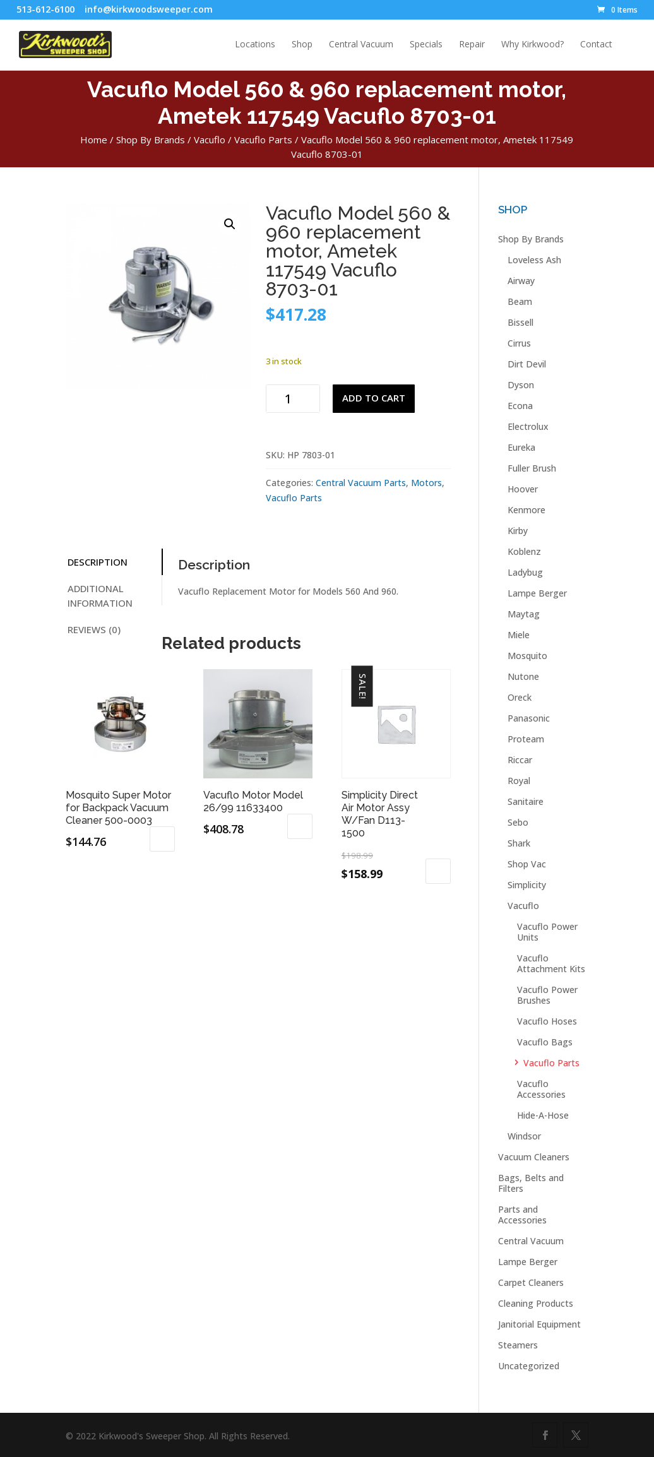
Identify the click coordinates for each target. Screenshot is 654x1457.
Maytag (524, 614)
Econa (520, 406)
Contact (596, 45)
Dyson (521, 385)
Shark (519, 843)
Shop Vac (527, 864)
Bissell (520, 322)
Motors (426, 483)
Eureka (521, 447)
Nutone (523, 676)
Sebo (518, 822)
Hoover (523, 489)
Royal (519, 781)
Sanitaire (526, 801)
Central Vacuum (361, 45)
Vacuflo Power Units (547, 931)
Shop (302, 45)
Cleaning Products (535, 1303)
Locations (255, 45)
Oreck (520, 697)
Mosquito (527, 656)
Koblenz (524, 551)
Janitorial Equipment (539, 1324)
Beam (520, 301)
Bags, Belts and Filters (531, 1183)
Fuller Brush (532, 468)
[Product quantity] (293, 398)
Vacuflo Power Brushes (547, 995)
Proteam (526, 739)
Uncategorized (528, 1366)
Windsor (524, 1136)
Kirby (518, 531)
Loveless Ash (534, 260)
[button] (229, 224)
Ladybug (525, 572)
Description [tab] (98, 562)
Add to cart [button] (162, 839)
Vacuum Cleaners (533, 1157)
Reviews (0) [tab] (94, 629)
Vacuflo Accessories (541, 1089)
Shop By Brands (150, 139)
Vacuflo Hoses (547, 1021)
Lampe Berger (537, 593)
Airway (521, 281)
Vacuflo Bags (545, 1042)
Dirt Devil (527, 364)
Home (93, 139)
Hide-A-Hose (543, 1115)
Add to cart (373, 397)
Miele (519, 635)
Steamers (518, 1345)
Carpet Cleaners (531, 1282)
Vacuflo (209, 139)
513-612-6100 (45, 9)
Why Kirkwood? (532, 45)
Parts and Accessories (522, 1214)
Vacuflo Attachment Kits (551, 963)
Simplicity (527, 885)
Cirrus (519, 343)
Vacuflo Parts (263, 139)
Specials (426, 45)
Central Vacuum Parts (361, 483)
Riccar (520, 760)
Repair (472, 45)
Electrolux (528, 426)
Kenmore (526, 510)
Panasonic (529, 718)
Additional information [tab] (100, 595)
